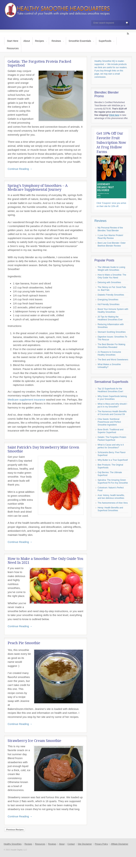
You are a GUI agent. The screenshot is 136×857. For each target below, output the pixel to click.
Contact (71, 844)
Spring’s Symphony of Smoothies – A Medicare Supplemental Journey (38, 187)
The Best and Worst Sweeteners (113, 359)
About (26, 40)
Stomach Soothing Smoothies (112, 332)
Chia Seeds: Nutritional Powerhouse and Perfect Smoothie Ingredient (109, 422)
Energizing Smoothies (108, 299)
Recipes (39, 40)
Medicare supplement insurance (26, 399)
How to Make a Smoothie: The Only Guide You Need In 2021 (45, 561)
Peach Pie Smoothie (24, 643)
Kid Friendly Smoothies (108, 304)
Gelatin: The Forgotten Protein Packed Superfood (39, 63)
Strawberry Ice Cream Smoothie (34, 741)
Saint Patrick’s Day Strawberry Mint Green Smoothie (43, 449)
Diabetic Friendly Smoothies (111, 295)
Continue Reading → (20, 168)
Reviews (56, 40)
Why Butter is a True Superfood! (113, 460)
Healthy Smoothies (13, 844)
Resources (13, 48)
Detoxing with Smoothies (109, 282)
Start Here (12, 40)
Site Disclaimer (85, 844)
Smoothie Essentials (80, 40)
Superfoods (105, 40)
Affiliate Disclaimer (119, 844)
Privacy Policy (101, 844)
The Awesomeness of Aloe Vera (113, 503)
